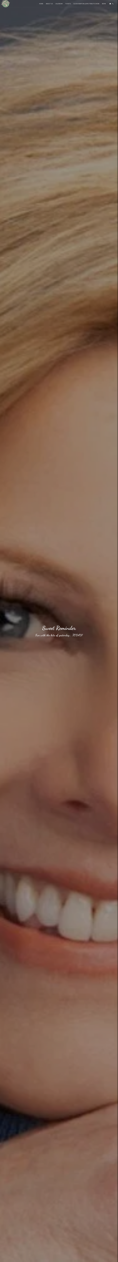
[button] (110, 3)
